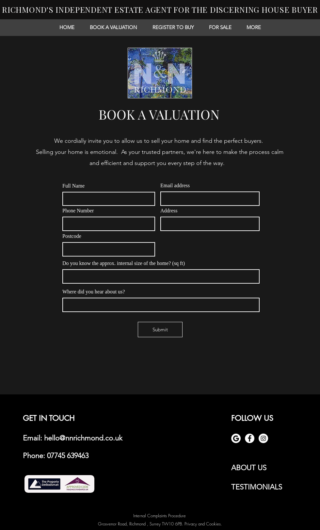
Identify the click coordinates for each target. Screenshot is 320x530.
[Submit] (160, 329)
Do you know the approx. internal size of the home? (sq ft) (123, 263)
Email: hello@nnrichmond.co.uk (72, 438)
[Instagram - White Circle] (263, 438)
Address (168, 210)
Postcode (71, 236)
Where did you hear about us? (93, 291)
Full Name (73, 186)
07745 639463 (67, 455)
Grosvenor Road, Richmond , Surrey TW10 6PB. (141, 524)
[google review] (236, 438)
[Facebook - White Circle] (249, 438)
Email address (175, 185)
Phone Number (78, 210)
